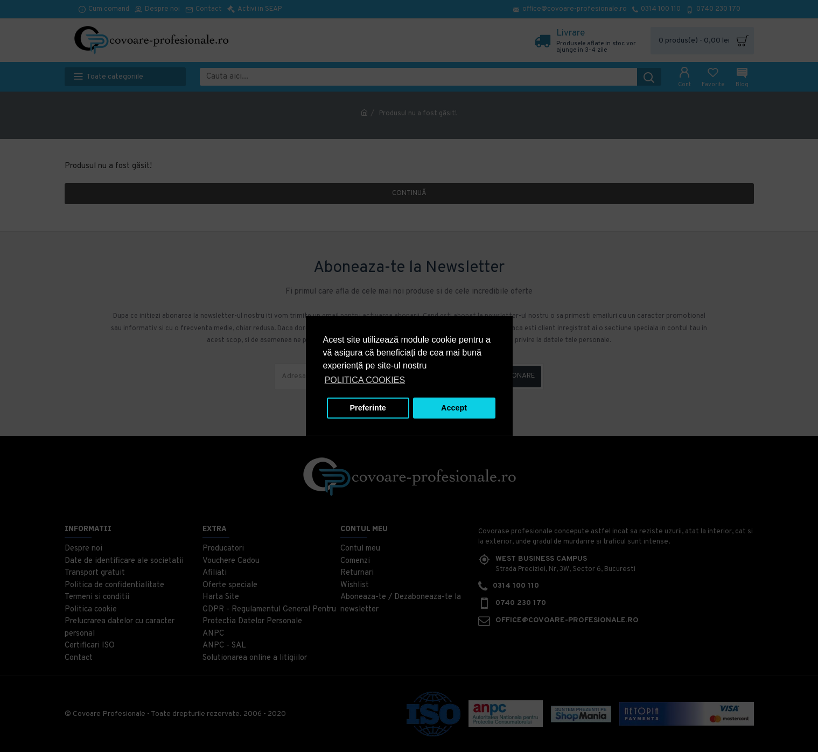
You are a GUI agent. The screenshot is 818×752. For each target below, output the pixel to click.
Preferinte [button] (368, 407)
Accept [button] (454, 407)
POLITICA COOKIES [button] (365, 380)
